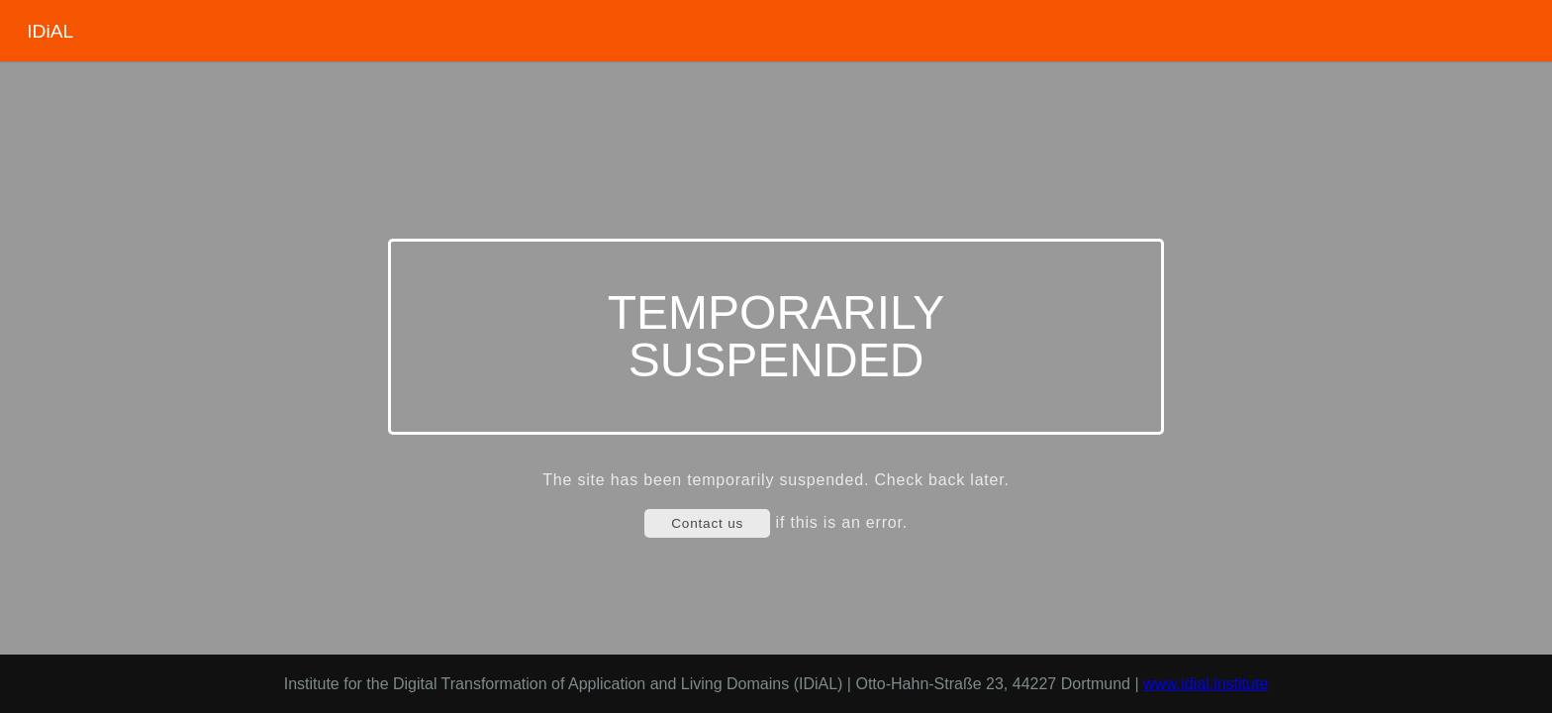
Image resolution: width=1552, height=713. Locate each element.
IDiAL (50, 31)
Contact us (707, 523)
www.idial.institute (1205, 683)
